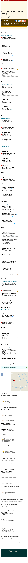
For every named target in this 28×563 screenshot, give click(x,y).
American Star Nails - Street (6, 206)
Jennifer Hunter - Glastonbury (7, 263)
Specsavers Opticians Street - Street (8, 127)
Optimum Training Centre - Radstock (8, 194)
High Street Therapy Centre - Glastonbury (9, 259)
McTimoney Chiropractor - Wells (7, 302)
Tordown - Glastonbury (6, 232)
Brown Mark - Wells (5, 151)
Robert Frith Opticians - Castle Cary (8, 315)
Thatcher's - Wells (5, 59)
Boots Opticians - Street (6, 132)
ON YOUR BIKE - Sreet (5, 52)
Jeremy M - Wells (5, 165)
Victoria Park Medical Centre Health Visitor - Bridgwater (8, 519)
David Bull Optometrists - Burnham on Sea (9, 320)
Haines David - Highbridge (6, 74)
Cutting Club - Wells (5, 101)
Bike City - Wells (4, 45)
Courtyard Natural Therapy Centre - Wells (8, 300)
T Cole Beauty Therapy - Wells (7, 268)
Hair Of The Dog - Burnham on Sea (6, 429)
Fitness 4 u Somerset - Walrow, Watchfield (9, 192)
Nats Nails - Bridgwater (6, 222)
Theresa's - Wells (5, 99)
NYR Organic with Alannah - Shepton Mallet (9, 261)
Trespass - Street (5, 40)
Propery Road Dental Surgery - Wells (8, 167)
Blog (9, 550)
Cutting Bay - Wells (5, 93)
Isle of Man (15, 551)
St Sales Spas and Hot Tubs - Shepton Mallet (9, 241)
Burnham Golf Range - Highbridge (7, 71)
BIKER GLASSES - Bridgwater (7, 322)
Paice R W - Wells (5, 158)
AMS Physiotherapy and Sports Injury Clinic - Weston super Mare (9, 294)
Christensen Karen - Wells (6, 86)
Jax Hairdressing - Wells (6, 91)
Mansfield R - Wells (5, 134)
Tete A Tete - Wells (5, 106)
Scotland (20, 550)
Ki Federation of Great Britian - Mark (8, 187)
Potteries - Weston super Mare (7, 349)
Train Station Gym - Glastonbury (7, 179)
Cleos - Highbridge (4, 512)
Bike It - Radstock (5, 47)
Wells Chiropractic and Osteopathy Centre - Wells (10, 273)
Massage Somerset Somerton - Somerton (8, 283)
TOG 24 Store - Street (5, 50)
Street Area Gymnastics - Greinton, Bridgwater (9, 352)
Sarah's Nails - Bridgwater (6, 215)
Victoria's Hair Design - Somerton (6, 416)
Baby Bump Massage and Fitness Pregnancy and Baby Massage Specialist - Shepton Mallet (10, 287)
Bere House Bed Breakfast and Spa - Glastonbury (10, 234)
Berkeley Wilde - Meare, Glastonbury (8, 266)
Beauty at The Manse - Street (6, 220)
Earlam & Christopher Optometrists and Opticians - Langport (10, 313)
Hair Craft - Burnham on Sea (5, 423)
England (12, 550)
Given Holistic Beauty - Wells (6, 218)
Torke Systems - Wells (5, 57)
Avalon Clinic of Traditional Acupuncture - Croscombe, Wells (9, 336)
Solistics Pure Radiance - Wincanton (7, 488)
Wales (16, 550)
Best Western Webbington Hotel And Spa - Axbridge (9, 249)
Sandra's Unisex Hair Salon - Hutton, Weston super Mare (7, 410)
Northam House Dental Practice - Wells (8, 153)
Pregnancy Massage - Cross (6, 290)
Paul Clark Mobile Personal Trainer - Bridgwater (9, 196)
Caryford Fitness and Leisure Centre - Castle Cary (10, 177)
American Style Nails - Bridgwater (6, 471)
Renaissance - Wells (5, 108)
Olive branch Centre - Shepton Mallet (8, 211)
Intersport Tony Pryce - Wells (6, 43)
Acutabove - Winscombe (6, 213)
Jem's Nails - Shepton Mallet (6, 208)
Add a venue (5, 550)
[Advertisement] (14, 4)
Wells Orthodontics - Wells (6, 160)
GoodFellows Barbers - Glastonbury (8, 363)
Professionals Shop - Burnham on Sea (8, 68)
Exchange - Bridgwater (5, 189)
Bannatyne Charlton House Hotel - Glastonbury (9, 239)
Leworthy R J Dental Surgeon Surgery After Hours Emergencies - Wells (10, 333)
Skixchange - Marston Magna (7, 37)
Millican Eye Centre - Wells (6, 139)
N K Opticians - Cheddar (6, 120)
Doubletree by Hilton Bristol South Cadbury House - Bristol (10, 245)
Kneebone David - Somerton (6, 125)
